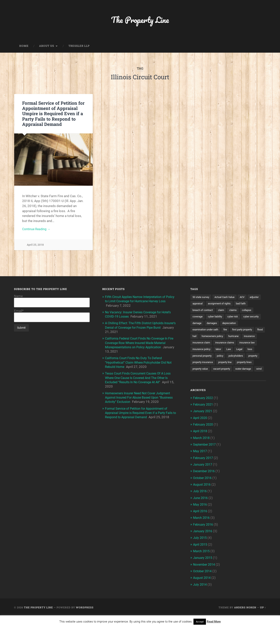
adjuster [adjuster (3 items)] (197, 305)
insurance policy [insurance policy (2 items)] (224, 352)
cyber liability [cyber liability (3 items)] (232, 318)
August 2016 (202, 495)
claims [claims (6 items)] (252, 312)
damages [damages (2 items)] (235, 325)
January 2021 (203, 422)
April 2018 (200, 442)
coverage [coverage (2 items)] (213, 318)
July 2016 (200, 502)
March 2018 (202, 449)
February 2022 (203, 409)
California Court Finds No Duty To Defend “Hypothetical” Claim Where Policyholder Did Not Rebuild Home (140, 364)
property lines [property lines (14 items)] (221, 372)
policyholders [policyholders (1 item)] (200, 366)
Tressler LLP (79, 47)
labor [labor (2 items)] (242, 352)
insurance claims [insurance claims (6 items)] (244, 345)
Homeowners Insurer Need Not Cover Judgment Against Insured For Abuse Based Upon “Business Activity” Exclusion (140, 398)
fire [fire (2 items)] (228, 332)
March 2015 (202, 562)
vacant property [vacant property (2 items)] (202, 379)
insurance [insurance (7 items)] (198, 345)
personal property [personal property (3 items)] (225, 359)
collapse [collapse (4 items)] (197, 318)
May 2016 (200, 515)
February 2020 (203, 435)
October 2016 (203, 488)
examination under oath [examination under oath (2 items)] (206, 332)
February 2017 (203, 469)
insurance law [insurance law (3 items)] (200, 352)
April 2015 (200, 555)
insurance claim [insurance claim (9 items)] (219, 345)
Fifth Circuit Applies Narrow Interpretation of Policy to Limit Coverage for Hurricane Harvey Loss (138, 302)
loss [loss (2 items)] (206, 359)
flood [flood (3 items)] (195, 339)
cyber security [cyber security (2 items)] (200, 325)
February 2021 (203, 415)
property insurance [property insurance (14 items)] (240, 366)
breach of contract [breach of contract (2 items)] (220, 312)
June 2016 (201, 508)
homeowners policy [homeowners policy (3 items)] (225, 339)
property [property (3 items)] (219, 366)
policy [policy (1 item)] (244, 359)
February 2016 (203, 535)
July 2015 (200, 548)
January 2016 (203, 542)
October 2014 (203, 581)
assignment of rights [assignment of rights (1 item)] (236, 305)
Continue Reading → (37, 231)
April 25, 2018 (35, 246)
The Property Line (140, 20)
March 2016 (202, 528)
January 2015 (203, 568)
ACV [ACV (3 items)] (246, 298)
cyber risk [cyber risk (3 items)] (250, 318)
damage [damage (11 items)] (219, 325)
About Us (46, 47)
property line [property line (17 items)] (199, 372)
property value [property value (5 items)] (243, 372)
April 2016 (200, 522)
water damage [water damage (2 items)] (225, 379)
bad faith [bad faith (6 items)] (197, 312)
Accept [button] (200, 621)
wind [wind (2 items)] (243, 379)
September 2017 (205, 455)
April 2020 (200, 429)
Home (24, 47)
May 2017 (200, 462)
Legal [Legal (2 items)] (195, 359)
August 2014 (202, 588)
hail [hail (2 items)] (206, 339)
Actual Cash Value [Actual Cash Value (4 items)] (227, 298)
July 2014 (200, 595)
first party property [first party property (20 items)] (247, 332)
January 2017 (203, 475)
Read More (214, 621)
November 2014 (205, 575)
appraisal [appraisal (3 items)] (213, 305)
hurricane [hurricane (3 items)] (248, 339)
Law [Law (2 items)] (253, 352)
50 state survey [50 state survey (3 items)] (201, 298)
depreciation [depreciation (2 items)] (253, 325)
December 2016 (205, 482)
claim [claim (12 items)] (239, 312)
